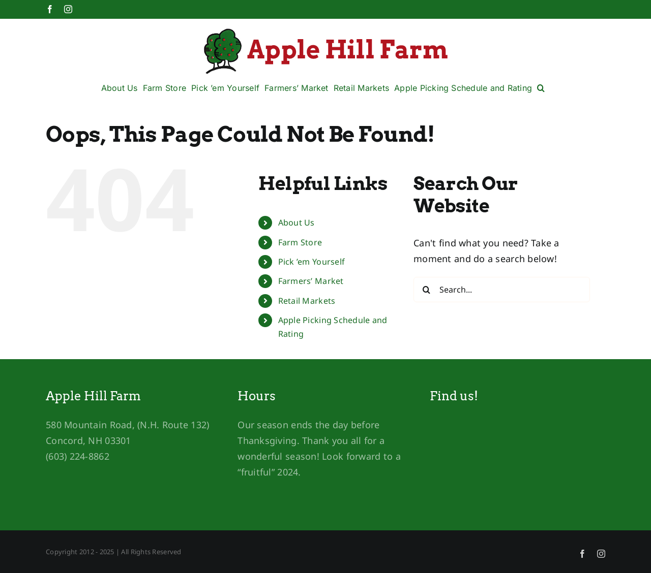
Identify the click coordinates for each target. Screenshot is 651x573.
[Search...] (501, 289)
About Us (296, 222)
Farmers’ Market (311, 280)
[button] (541, 88)
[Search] (426, 289)
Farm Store (300, 242)
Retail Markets (307, 300)
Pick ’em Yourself (311, 261)
